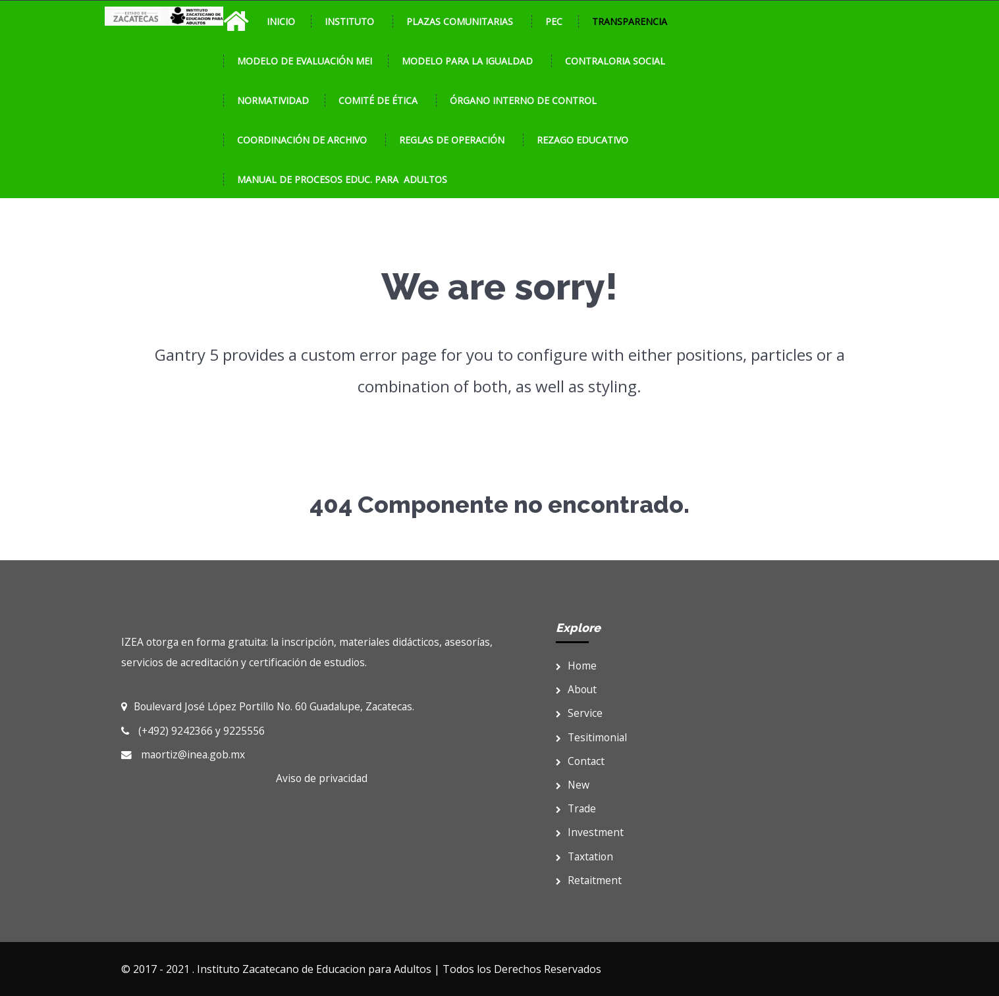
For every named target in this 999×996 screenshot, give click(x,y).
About (576, 689)
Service (579, 713)
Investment (590, 832)
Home (576, 665)
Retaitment (589, 880)
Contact (580, 761)
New (572, 784)
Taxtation (584, 856)
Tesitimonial (591, 737)
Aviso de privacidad (321, 778)
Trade (576, 808)
